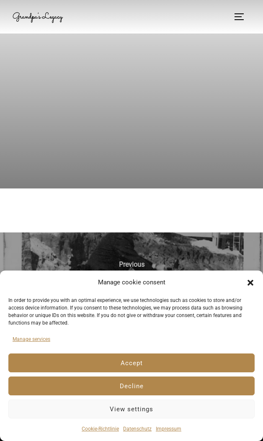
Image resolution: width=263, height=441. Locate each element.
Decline (132, 386)
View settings (131, 409)
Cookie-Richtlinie (100, 429)
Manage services (31, 339)
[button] (250, 283)
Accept (132, 363)
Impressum (168, 429)
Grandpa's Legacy (37, 17)
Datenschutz (137, 429)
